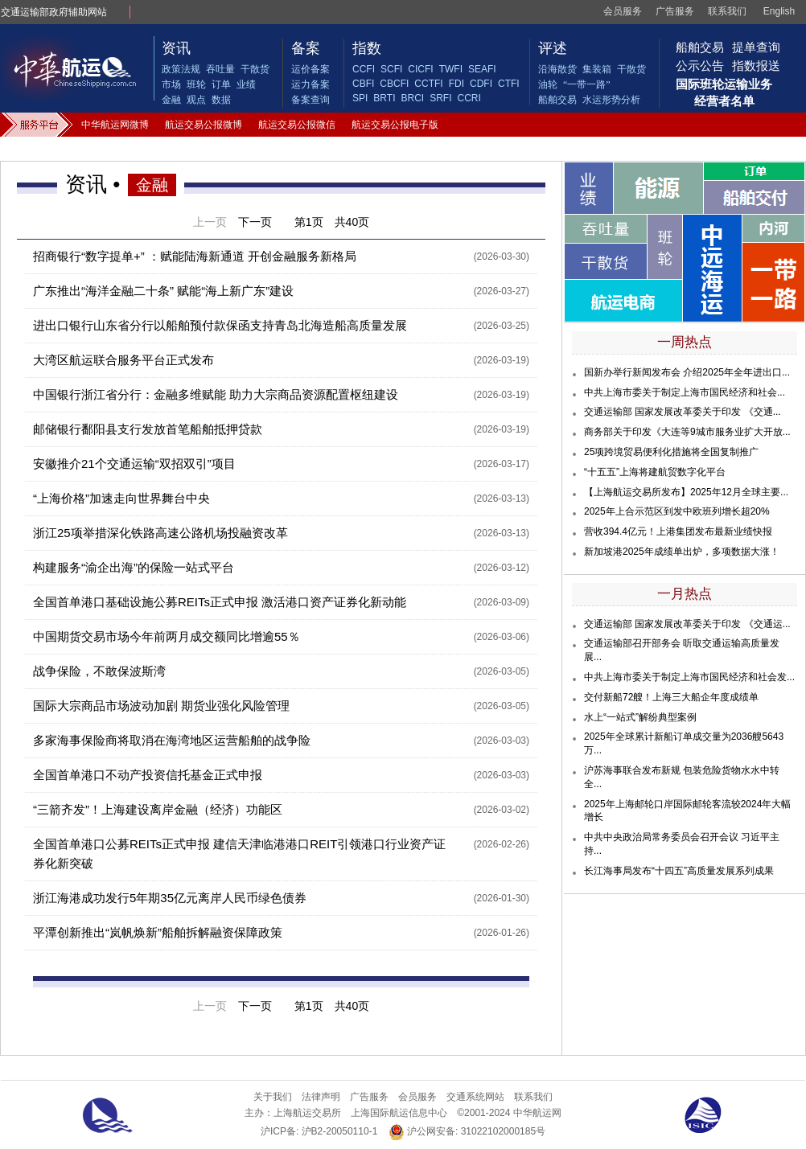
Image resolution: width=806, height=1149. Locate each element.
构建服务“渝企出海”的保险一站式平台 (133, 567)
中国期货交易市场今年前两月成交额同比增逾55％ (166, 636)
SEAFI (482, 69)
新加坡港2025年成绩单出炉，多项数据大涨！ (681, 551)
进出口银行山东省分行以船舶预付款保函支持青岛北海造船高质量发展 (220, 325)
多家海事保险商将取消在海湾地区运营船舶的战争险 (171, 740)
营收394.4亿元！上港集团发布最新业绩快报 (678, 531)
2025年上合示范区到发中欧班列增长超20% (677, 511)
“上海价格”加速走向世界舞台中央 (121, 498)
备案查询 (310, 99)
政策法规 (181, 69)
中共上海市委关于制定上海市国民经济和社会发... (689, 677)
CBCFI (394, 83)
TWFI (451, 69)
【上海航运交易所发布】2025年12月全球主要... (686, 492)
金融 (171, 99)
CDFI (481, 83)
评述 (552, 48)
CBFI (363, 83)
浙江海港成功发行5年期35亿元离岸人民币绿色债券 (169, 898)
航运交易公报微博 (203, 124)
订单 (221, 84)
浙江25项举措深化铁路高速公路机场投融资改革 (160, 533)
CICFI (420, 69)
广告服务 (675, 11)
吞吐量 (220, 69)
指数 (366, 48)
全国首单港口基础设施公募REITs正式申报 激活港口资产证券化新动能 (219, 602)
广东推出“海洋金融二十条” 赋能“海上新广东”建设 (163, 291)
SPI (360, 98)
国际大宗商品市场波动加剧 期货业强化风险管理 (161, 705)
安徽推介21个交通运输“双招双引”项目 (134, 463)
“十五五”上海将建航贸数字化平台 (655, 472)
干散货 (255, 69)
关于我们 (272, 1096)
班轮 (196, 84)
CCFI (363, 69)
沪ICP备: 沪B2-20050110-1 (319, 1131)
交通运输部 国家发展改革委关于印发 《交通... (682, 411)
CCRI (468, 98)
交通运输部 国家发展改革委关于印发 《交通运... (687, 624)
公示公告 (700, 65)
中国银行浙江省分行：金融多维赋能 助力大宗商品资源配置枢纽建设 (215, 394)
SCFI (391, 69)
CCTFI (428, 83)
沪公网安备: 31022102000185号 (467, 1131)
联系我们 (727, 11)
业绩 (246, 84)
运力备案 (310, 84)
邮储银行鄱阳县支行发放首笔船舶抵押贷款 (147, 429)
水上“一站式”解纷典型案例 (640, 717)
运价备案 (310, 69)
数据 (221, 99)
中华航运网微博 (115, 124)
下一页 (255, 221)
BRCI (412, 98)
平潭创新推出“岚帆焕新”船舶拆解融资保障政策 (157, 932)
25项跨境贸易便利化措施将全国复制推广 (671, 452)
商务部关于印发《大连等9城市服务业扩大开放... (687, 431)
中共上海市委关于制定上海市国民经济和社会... (684, 392)
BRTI (384, 98)
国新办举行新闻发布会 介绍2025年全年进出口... (687, 372)
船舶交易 (557, 99)
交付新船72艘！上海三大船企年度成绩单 (671, 697)
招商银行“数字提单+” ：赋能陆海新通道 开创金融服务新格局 (194, 256)
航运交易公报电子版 (395, 124)
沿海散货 (557, 69)
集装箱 (596, 69)
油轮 (547, 84)
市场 (171, 84)
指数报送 (756, 65)
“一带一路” (587, 84)
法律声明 (321, 1096)
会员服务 (622, 11)
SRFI (440, 98)
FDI (456, 83)
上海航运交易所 (307, 1112)
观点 (196, 99)
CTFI (509, 83)
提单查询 (756, 47)
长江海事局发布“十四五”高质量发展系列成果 (679, 870)
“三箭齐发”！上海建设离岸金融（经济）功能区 (157, 809)
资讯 (176, 48)
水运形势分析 (611, 99)
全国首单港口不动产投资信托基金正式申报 (147, 775)
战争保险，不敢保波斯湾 (99, 671)
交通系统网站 (475, 1096)
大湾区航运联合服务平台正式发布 (123, 360)
